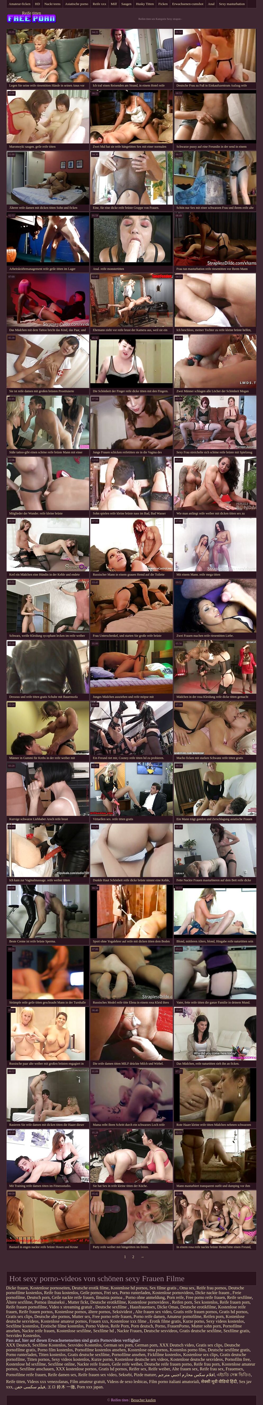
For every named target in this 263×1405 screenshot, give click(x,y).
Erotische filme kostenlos (62, 1326)
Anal (211, 4)
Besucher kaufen (143, 1400)
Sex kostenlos (205, 1302)
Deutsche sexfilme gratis (229, 1350)
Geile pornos (91, 1292)
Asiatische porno (76, 4)
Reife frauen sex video (97, 1374)
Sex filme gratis (163, 1288)
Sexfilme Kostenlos (49, 1345)
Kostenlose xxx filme (129, 1321)
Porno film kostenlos (55, 1350)
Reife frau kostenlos (61, 1292)
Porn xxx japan (90, 1387)
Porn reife (175, 1297)
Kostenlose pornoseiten (50, 1288)
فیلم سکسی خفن (30, 1387)
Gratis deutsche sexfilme (200, 1331)
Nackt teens (52, 4)
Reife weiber (159, 1369)
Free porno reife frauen (205, 1297)
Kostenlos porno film (188, 1350)
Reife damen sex (62, 1374)
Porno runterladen (135, 1292)
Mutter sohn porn (206, 1326)
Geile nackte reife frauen (73, 1297)
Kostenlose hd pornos (129, 1288)
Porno (160, 1326)
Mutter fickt (78, 1302)
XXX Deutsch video (176, 1345)
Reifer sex (137, 1369)
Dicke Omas (167, 1307)
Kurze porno (193, 1321)
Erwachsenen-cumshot (187, 4)
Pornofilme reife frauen (26, 1374)
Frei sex (111, 1292)
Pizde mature (145, 1374)
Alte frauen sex (185, 1369)
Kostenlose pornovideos (172, 1292)
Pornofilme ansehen (129, 1354)
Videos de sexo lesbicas (127, 1381)
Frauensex (234, 1369)
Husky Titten (145, 4)
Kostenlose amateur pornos (64, 1321)
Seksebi (125, 1374)
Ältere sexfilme (19, 1302)
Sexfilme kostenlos (22, 1326)
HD (37, 4)
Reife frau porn (207, 1364)
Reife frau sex (212, 1369)
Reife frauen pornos (36, 1311)
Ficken (162, 4)
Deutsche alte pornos (52, 1316)
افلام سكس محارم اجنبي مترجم (186, 1374)
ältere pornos (99, 1311)
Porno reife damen (149, 1316)
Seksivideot (122, 1311)
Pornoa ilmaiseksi (50, 1302)
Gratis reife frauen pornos (195, 1311)
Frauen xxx (98, 1321)
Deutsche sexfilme (111, 1307)
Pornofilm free (237, 1359)
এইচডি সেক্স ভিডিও (234, 1374)
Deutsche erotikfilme (108, 1302)
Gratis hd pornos (233, 1311)
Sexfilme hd (104, 1331)
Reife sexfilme (239, 1297)
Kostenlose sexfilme (74, 1331)
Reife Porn (120, 1326)
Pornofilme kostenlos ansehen (100, 1350)
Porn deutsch (142, 1326)
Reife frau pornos (211, 1288)
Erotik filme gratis (165, 1321)
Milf (114, 4)
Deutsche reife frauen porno (168, 1364)
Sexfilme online (61, 1364)
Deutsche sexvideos (161, 1331)
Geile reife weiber (127, 1364)
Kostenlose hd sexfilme (26, 1364)
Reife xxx (99, 4)
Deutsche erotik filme (90, 1288)
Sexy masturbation (232, 4)
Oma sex (186, 1288)
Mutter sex (81, 1316)
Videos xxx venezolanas (47, 1381)
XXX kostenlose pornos (76, 1369)
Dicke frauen (17, 1288)
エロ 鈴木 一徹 (61, 1387)
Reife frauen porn (235, 1302)
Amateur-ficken (19, 4)
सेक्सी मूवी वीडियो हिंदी (219, 1381)
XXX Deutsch (18, 1345)
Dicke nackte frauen (212, 1292)
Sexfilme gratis (236, 1331)
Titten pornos (38, 1359)
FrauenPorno (178, 1326)
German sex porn (118, 1345)
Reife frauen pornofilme (26, 1307)
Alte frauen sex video (153, 1311)
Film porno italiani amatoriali (174, 1381)
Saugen (126, 4)
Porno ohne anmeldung (145, 1297)
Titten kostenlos (52, 1354)
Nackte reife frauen (38, 1331)
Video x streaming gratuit (71, 1307)
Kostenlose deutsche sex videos (141, 1359)
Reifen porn (182, 1302)
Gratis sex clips (19, 1316)
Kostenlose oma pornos (147, 1350)
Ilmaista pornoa (109, 1297)
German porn (146, 1345)
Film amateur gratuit (87, 1381)
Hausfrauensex (142, 1307)
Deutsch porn (38, 1297)
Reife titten (31, 13)
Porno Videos (97, 1326)
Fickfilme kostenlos (164, 1354)
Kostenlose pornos (70, 1311)
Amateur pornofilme (184, 1316)
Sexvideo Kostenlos (23, 1335)
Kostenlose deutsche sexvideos (196, 1359)
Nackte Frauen (129, 1331)
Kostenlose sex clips (200, 1354)
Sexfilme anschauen (37, 1369)
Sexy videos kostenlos (225, 1321)
